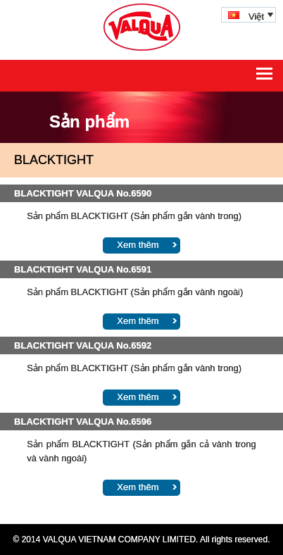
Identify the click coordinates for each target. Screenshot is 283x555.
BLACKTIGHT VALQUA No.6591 (82, 269)
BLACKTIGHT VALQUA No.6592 (82, 345)
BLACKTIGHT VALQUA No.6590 (82, 193)
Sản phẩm (89, 121)
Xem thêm (137, 244)
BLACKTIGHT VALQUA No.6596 (82, 421)
